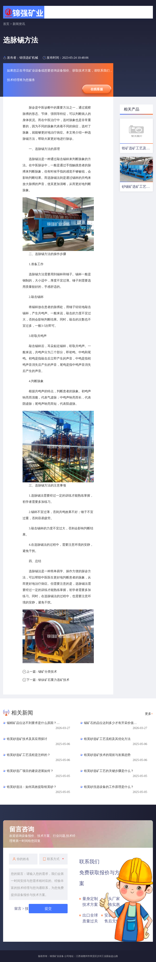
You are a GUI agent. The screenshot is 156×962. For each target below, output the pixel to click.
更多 (149, 713)
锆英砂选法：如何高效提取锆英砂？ (32, 786)
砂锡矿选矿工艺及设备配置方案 (137, 187)
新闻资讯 (19, 24)
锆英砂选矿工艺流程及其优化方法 (107, 739)
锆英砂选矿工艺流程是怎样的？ (28, 754)
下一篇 (47, 679)
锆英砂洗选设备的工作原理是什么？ (109, 786)
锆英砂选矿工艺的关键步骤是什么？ (109, 770)
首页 (6, 24)
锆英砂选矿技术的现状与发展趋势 (107, 754)
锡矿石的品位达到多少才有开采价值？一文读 (111, 723)
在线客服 (97, 89)
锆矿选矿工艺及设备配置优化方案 (137, 148)
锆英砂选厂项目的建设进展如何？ (30, 770)
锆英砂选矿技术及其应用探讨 (27, 739)
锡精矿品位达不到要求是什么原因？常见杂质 (34, 723)
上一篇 (41, 671)
